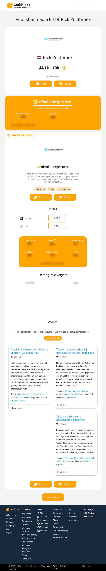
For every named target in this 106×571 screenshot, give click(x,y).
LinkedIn (43, 517)
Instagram (44, 520)
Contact (56, 517)
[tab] (19, 135)
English (89, 513)
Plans (55, 520)
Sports (51, 189)
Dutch (88, 517)
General (72, 513)
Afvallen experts (18, 400)
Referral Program (60, 537)
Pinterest (44, 524)
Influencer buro (28, 538)
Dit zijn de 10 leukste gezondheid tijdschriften (70, 418)
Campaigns (11, 526)
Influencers (11, 515)
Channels (10, 522)
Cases (55, 524)
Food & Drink (40, 189)
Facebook (44, 527)
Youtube (43, 531)
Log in (8, 529)
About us (57, 513)
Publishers (10, 519)
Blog (42, 513)
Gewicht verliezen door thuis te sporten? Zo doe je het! (29, 351)
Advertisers (27, 521)
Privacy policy (59, 527)
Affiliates (25, 524)
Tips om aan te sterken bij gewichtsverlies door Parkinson (75, 351)
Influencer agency (29, 535)
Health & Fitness (64, 189)
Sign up (9, 533)
